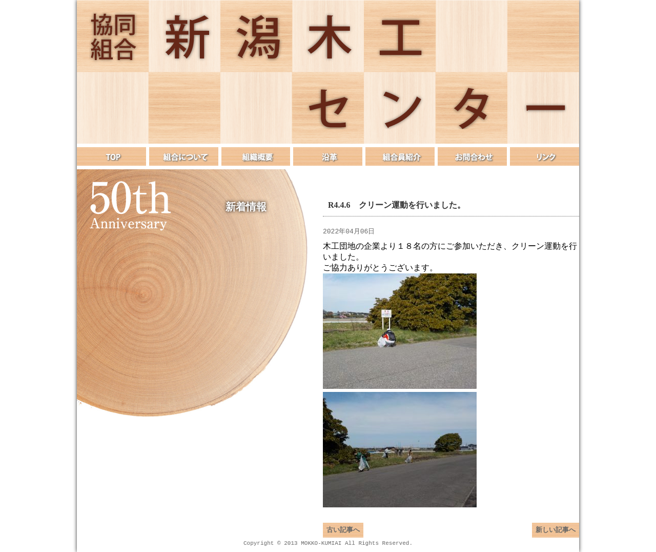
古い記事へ (343, 534)
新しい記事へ (556, 534)
